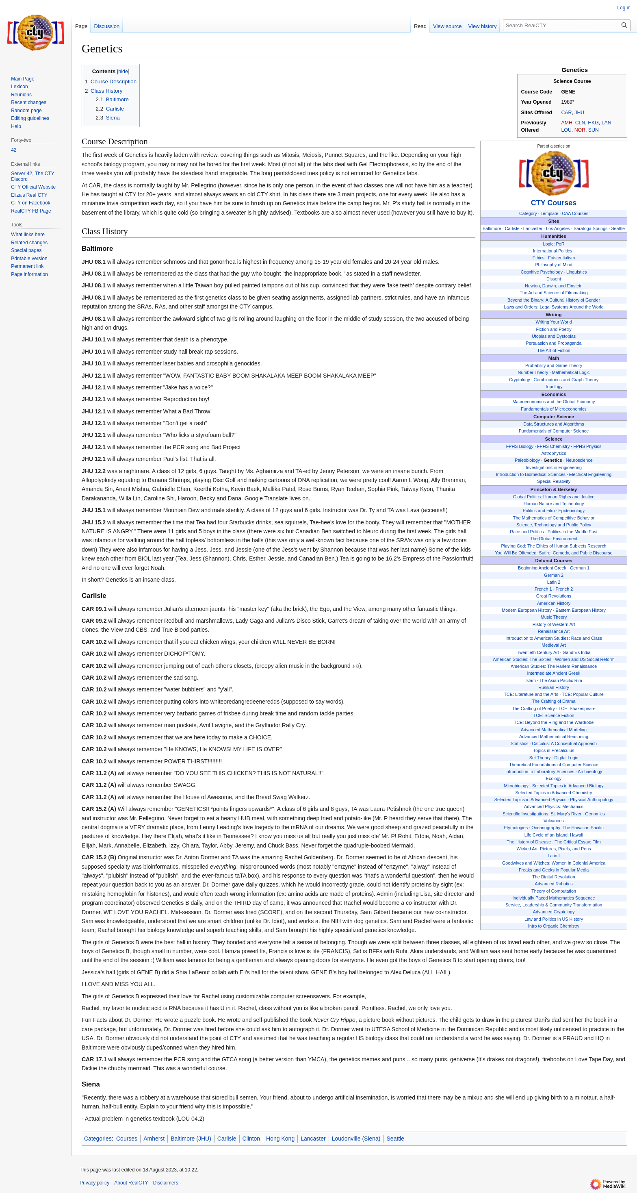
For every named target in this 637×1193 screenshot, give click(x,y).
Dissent (553, 278)
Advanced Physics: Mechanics (553, 806)
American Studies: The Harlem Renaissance (554, 666)
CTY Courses (554, 203)
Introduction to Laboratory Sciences (539, 771)
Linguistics (576, 271)
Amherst (154, 1138)
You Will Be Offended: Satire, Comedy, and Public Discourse (553, 552)
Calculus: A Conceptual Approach (564, 743)
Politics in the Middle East (573, 531)
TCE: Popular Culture (583, 694)
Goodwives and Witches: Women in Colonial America (553, 863)
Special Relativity (553, 481)
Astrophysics (553, 453)
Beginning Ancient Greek (542, 567)
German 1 (579, 567)
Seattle (618, 228)
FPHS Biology (519, 446)
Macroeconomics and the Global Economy (554, 401)
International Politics (552, 250)
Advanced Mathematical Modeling (554, 729)
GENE (568, 92)
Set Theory (540, 757)
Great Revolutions (553, 595)
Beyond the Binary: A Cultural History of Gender (553, 300)
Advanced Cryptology (554, 911)
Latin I (553, 855)
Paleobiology (527, 460)
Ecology (553, 778)
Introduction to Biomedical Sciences (531, 474)
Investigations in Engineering (554, 467)
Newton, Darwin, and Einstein (554, 285)
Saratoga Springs (590, 228)
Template (550, 213)
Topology (553, 386)
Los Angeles (558, 228)
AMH (566, 123)
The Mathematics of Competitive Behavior (553, 517)
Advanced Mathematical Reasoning (553, 736)
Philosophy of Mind (553, 264)
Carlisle (512, 228)
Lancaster (532, 228)
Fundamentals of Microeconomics (553, 408)
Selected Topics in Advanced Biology (568, 785)
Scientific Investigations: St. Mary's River (542, 813)
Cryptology (519, 379)
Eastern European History (580, 610)
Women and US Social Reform (585, 659)
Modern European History (527, 610)
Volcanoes (554, 820)
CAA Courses (575, 213)
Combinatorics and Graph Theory (566, 379)
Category (528, 213)
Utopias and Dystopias (554, 336)
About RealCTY (131, 1183)
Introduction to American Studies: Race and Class (553, 638)
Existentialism (561, 257)
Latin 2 (553, 582)
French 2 (564, 589)
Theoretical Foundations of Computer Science (553, 764)
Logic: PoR (554, 243)
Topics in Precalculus (553, 750)
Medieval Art (554, 645)
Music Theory (554, 617)
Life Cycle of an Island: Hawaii (553, 834)
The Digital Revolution (553, 876)
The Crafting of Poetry (533, 708)
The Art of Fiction (553, 350)
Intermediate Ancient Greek (554, 673)
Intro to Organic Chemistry (553, 926)
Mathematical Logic (570, 372)
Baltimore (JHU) (191, 1138)
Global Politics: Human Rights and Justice (553, 496)
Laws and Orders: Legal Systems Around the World (553, 306)
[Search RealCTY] (566, 25)
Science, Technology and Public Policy (553, 524)
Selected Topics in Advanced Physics (530, 799)
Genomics (595, 813)
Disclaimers (165, 1183)
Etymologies (516, 827)
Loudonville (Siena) (356, 1138)
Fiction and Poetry (554, 329)
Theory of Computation (553, 891)
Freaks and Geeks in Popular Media (554, 869)
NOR (579, 130)
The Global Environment (553, 538)
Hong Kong (280, 1138)
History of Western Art (554, 624)
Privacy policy (94, 1183)
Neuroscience (579, 460)
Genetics (553, 460)
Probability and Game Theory (553, 365)
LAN (606, 123)
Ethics (538, 257)
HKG (593, 123)
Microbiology (516, 785)
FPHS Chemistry (553, 446)
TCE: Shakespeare (577, 708)
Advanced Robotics (554, 883)
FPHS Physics (587, 446)
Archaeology (590, 771)
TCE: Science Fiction (553, 715)
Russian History (553, 687)
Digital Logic (566, 757)
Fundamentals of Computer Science (554, 430)
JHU (579, 112)
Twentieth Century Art (538, 652)
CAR (566, 112)
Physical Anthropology (591, 799)
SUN (593, 130)
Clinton (251, 1138)
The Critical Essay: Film (577, 841)
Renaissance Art (554, 631)
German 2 (553, 575)
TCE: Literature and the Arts (531, 694)
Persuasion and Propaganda (554, 343)
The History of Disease (529, 841)
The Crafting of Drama (554, 701)
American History (553, 603)
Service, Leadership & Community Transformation (553, 904)
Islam (530, 680)
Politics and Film (539, 510)
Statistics (519, 743)
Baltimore (492, 228)
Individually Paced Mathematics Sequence (554, 897)
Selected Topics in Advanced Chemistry (554, 792)
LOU (566, 130)
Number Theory (533, 372)
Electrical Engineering (590, 474)
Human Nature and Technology (554, 503)
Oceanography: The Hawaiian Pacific (567, 827)
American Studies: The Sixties (522, 659)
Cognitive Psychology (542, 271)
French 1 (543, 589)
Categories (98, 1138)
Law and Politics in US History (553, 919)
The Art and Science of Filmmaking (553, 292)
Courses (126, 1138)
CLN (580, 123)
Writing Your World (554, 321)
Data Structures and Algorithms (553, 424)
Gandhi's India (577, 652)
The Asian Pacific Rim (561, 680)
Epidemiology (571, 510)
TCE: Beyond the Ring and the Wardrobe (554, 722)
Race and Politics (527, 531)
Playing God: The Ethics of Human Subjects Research (554, 545)
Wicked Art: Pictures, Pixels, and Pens (554, 848)
